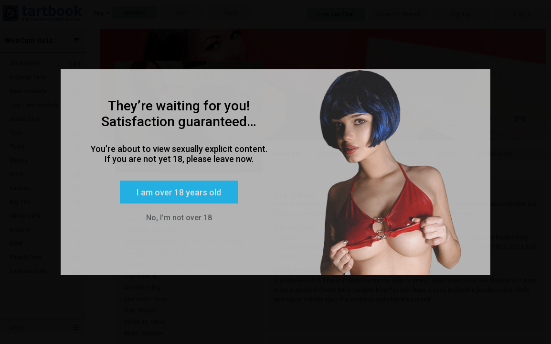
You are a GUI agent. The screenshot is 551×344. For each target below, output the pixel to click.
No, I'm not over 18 (179, 217)
